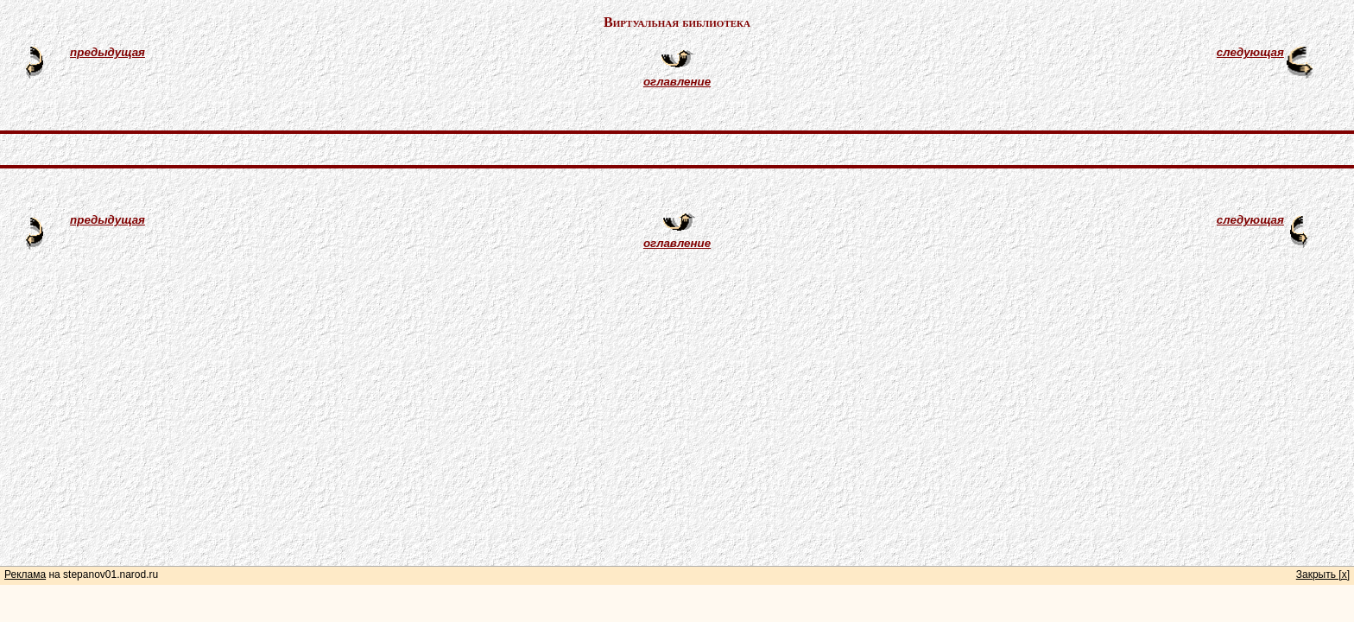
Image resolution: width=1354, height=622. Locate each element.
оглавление (677, 81)
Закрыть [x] (1323, 574)
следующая (1250, 52)
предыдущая (107, 52)
